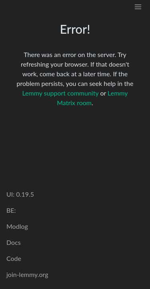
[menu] (138, 6)
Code (13, 258)
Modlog (17, 226)
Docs (13, 242)
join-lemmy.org (27, 274)
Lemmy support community (60, 93)
